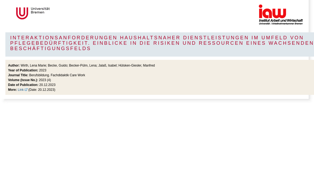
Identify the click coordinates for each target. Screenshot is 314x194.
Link (21, 90)
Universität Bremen (51, 13)
